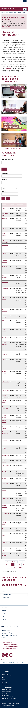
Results (3, 191)
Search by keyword (7, 159)
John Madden (5, 382)
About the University (6, 675)
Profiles (16, 662)
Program (4, 179)
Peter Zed (4, 440)
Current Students (5, 597)
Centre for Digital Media (7, 696)
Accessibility (11, 705)
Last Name (4, 173)
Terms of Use (16, 703)
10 (20, 564)
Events (3, 679)
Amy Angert (5, 245)
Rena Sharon (5, 228)
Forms (3, 613)
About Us (3, 619)
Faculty (20, 204)
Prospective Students (12, 12)
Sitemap (11, 662)
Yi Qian (4, 490)
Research (21, 662)
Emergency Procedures (6, 703)
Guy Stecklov (5, 390)
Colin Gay (4, 253)
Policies (3, 616)
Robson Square (5, 695)
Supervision (4, 607)
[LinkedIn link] (7, 655)
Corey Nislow (5, 498)
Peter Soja (4, 471)
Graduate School (4, 12)
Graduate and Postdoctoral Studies (14, 627)
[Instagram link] (3, 655)
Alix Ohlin (4, 542)
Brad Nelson (5, 282)
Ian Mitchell (5, 483)
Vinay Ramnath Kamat (4, 311)
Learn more (5, 55)
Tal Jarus (4, 218)
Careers (3, 680)
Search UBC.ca (5, 684)
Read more (5, 26)
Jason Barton (5, 359)
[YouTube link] (11, 655)
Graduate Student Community (10, 646)
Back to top (5, 662)
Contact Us (4, 637)
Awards (3, 604)
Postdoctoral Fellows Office (10, 644)
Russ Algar (5, 528)
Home (2, 591)
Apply (2, 622)
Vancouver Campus (6, 689)
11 (24, 564)
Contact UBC (4, 674)
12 (9, 567)
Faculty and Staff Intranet (9, 648)
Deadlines (3, 610)
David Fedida (5, 513)
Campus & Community (6, 600)
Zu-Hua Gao (5, 266)
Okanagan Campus (6, 691)
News (2, 677)
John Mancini (5, 320)
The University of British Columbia (10, 3)
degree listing (8, 68)
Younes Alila (5, 288)
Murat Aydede (5, 455)
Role (2, 185)
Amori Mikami (5, 337)
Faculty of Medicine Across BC (9, 698)
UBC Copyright (4, 705)
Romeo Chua (5, 208)
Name (4, 204)
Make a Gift (4, 682)
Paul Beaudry (5, 465)
